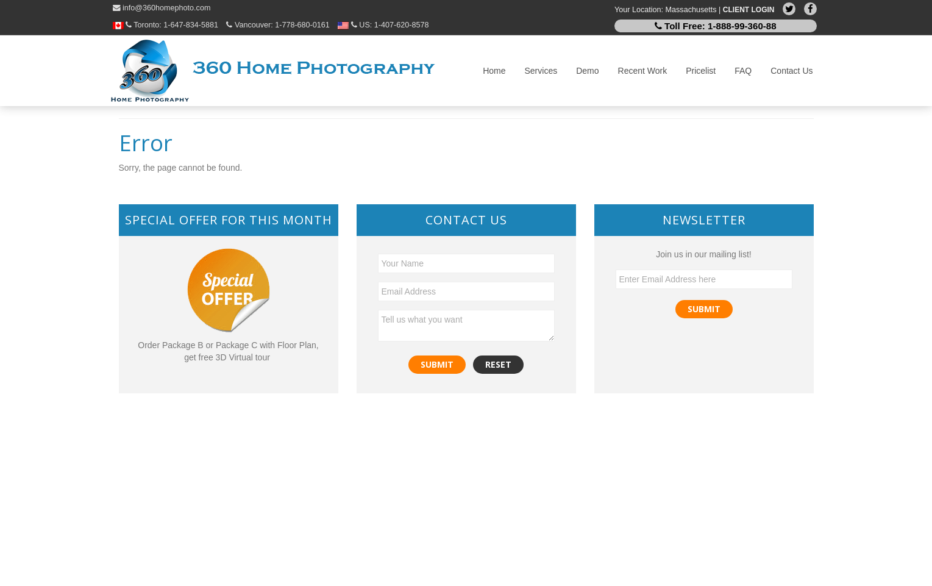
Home (494, 71)
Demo (587, 71)
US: (383, 25)
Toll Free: (716, 26)
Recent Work (642, 71)
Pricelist (701, 71)
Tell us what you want (466, 325)
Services (541, 71)
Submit (704, 309)
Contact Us (791, 71)
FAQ (743, 71)
